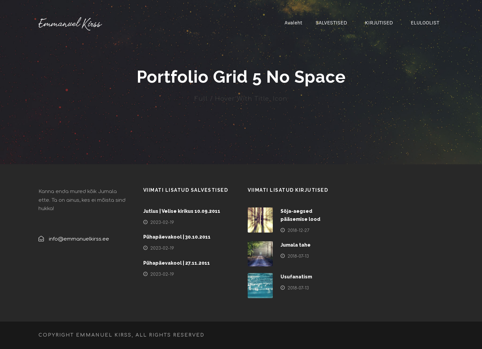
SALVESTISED (331, 22)
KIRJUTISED (379, 22)
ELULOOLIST (425, 22)
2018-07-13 (298, 256)
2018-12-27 (298, 230)
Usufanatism (296, 276)
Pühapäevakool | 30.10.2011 (177, 237)
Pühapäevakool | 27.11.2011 (176, 263)
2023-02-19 (162, 222)
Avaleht (293, 22)
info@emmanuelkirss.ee (79, 239)
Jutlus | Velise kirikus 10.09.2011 (181, 211)
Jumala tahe (295, 245)
